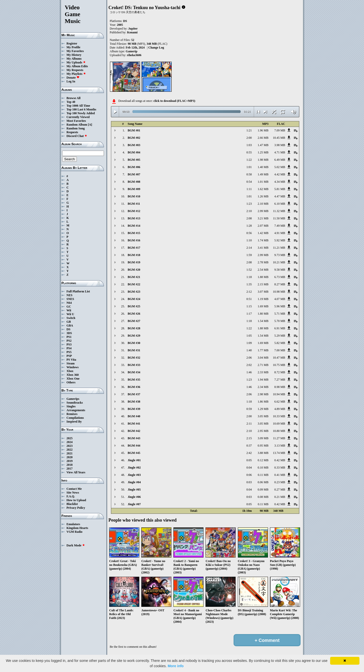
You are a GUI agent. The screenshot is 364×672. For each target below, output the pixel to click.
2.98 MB (263, 394)
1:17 (249, 313)
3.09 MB (263, 438)
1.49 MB (263, 174)
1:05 (249, 335)
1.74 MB (263, 240)
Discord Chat (76, 136)
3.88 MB (263, 453)
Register (71, 43)
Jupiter (133, 28)
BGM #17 (134, 247)
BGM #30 (134, 343)
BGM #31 (134, 350)
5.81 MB (279, 189)
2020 (69, 457)
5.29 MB (279, 335)
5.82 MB (279, 343)
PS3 (69, 344)
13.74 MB (279, 453)
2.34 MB (263, 387)
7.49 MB (279, 225)
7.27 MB (279, 379)
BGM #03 (134, 145)
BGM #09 (134, 189)
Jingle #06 (134, 497)
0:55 (249, 152)
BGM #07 (134, 174)
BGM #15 (134, 233)
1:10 (249, 240)
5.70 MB (279, 321)
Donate (72, 77)
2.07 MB (263, 225)
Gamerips (72, 399)
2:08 (249, 218)
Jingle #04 (134, 482)
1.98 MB (263, 159)
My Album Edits (77, 66)
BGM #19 (134, 262)
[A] (90, 124)
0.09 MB (263, 489)
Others (70, 382)
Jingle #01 (134, 460)
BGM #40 (134, 416)
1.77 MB (263, 350)
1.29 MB (263, 409)
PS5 (69, 352)
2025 (69, 438)
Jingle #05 (134, 489)
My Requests (74, 70)
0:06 (249, 475)
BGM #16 (134, 240)
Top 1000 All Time (78, 105)
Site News (72, 492)
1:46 (249, 372)
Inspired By (74, 421)
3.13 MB (279, 445)
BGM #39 (134, 409)
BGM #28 (134, 328)
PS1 (69, 337)
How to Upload (76, 500)
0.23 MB (279, 482)
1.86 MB (263, 401)
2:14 (249, 247)
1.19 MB (263, 299)
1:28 (249, 225)
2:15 (249, 438)
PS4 (69, 348)
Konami (132, 32)
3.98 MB (279, 145)
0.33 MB (279, 467)
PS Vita (71, 359)
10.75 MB (279, 365)
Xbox (69, 371)
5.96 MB (279, 306)
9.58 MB (279, 269)
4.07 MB (279, 299)
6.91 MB (279, 328)
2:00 (249, 138)
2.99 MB (263, 211)
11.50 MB (279, 218)
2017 (69, 468)
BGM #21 (134, 277)
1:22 (249, 159)
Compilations (75, 418)
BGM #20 (134, 269)
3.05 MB (263, 416)
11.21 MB (279, 247)
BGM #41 (134, 423)
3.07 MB (263, 291)
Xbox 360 (72, 375)
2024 (69, 442)
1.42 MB (263, 233)
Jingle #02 (134, 467)
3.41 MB (263, 247)
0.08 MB (263, 497)
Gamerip (131, 51)
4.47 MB (279, 196)
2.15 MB (263, 284)
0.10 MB (263, 467)
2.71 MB (263, 365)
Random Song (75, 128)
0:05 (249, 460)
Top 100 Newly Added (80, 113)
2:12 (249, 291)
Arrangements (75, 410)
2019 (69, 461)
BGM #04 (134, 152)
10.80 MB (279, 431)
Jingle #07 (134, 504)
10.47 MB (279, 357)
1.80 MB (263, 313)
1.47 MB (263, 145)
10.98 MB (279, 291)
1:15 (249, 306)
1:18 (249, 277)
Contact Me (74, 489)
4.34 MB (279, 181)
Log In (70, 81)
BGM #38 (134, 401)
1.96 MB (263, 130)
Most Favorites (76, 121)
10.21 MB (279, 262)
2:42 (249, 453)
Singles (71, 406)
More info (176, 666)
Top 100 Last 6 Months (81, 109)
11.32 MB (279, 211)
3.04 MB (263, 357)
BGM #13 (134, 218)
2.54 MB (263, 269)
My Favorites (75, 51)
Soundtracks (74, 402)
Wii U (70, 314)
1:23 (249, 203)
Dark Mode (75, 545)
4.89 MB (279, 409)
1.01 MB (263, 181)
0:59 (249, 409)
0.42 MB (279, 460)
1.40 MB (263, 167)
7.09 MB (279, 130)
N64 (69, 303)
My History (73, 55)
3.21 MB (263, 218)
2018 (69, 465)
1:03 (249, 145)
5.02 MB (279, 167)
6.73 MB (279, 277)
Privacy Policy (75, 507)
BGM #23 (134, 291)
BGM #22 (134, 284)
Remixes (71, 414)
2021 (69, 453)
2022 (69, 449)
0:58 (249, 174)
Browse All (73, 98)
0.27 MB (279, 489)
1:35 (249, 284)
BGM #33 (134, 365)
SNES (70, 299)
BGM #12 (134, 211)
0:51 (249, 299)
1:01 (249, 167)
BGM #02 (134, 138)
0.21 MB (279, 497)
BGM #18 (134, 255)
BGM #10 (134, 196)
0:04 (249, 467)
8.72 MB (279, 372)
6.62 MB (279, 401)
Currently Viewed (77, 117)
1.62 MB (263, 189)
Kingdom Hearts (77, 528)
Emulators (73, 524)
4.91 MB (279, 233)
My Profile (73, 47)
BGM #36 (134, 387)
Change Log (156, 47)
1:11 (249, 189)
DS (68, 329)
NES (69, 295)
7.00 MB (279, 350)
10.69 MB (279, 423)
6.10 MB (279, 203)
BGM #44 (134, 445)
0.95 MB (263, 445)
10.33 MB (279, 416)
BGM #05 (134, 159)
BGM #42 (134, 431)
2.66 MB (263, 138)
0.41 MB (279, 475)
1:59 (249, 255)
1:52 (249, 269)
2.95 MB (263, 431)
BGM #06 (134, 167)
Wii (68, 310)
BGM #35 (134, 379)
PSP (69, 356)
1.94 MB (263, 379)
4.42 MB (279, 174)
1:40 (249, 350)
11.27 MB (279, 438)
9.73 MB (279, 255)
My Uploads (76, 62)
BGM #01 (134, 130)
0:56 (249, 233)
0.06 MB (263, 482)
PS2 (69, 340)
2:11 (249, 423)
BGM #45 (134, 453)
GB (68, 321)
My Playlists (76, 74)
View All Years (75, 472)
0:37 (249, 445)
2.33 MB (263, 372)
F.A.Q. (70, 496)
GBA (69, 325)
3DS (69, 333)
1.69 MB (263, 306)
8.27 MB (279, 284)
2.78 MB (263, 262)
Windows (72, 367)
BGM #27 (134, 321)
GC (68, 306)
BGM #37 (134, 394)
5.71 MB (279, 313)
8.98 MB (279, 387)
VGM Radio (74, 532)
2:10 (249, 211)
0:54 (249, 181)
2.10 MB (263, 203)
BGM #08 (134, 181)
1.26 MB (263, 196)
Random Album (76, 124)
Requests (72, 132)
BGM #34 (134, 372)
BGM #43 (134, 438)
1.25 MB (263, 152)
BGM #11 (134, 203)
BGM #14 (134, 225)
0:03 (249, 482)
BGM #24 (134, 299)
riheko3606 (134, 55)
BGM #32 (134, 357)
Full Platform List (78, 291)
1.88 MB (263, 277)
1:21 (249, 130)
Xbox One (73, 378)
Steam (70, 363)
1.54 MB (263, 321)
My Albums (74, 58)
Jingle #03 (134, 475)
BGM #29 (134, 335)
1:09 (249, 343)
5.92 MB (279, 240)
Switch (70, 318)
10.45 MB (279, 138)
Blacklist (72, 504)
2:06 (249, 357)
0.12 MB (263, 460)
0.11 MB (263, 475)
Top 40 (70, 102)
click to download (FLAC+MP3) (174, 101)
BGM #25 (134, 306)
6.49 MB (279, 159)
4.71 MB (279, 152)
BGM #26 (134, 313)
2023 (69, 446)
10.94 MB (279, 394)
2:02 (249, 365)
